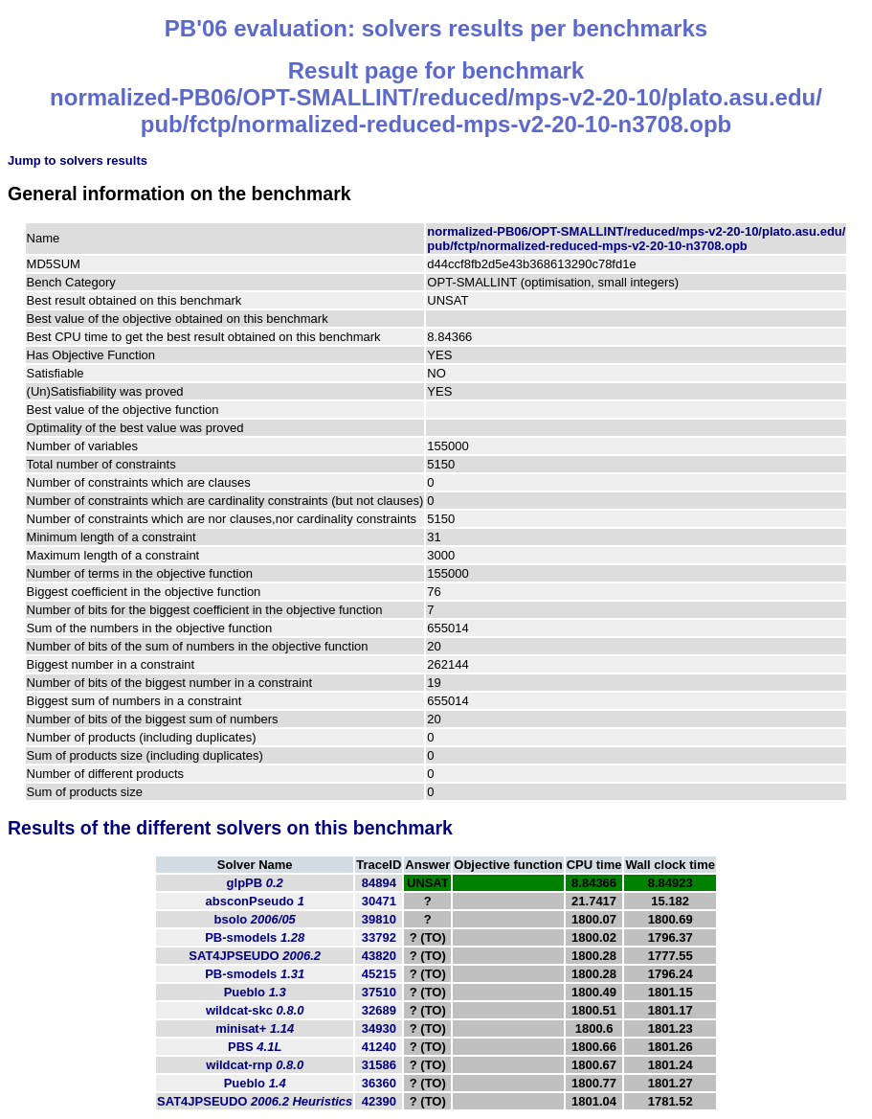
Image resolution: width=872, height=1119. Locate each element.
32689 (379, 1010)
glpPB (255, 883)
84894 (379, 883)
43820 (379, 955)
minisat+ (254, 1028)
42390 (379, 1101)
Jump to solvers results (77, 160)
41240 (379, 1046)
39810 (379, 919)
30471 (379, 901)
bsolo (255, 919)
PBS (254, 1046)
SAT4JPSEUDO (255, 955)
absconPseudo (255, 901)
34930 (379, 1028)
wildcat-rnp (254, 1065)
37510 (379, 992)
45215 (379, 974)
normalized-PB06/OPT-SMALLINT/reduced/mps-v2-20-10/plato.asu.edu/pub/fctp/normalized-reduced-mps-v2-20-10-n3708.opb (636, 238)
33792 (379, 937)
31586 (379, 1065)
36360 (379, 1083)
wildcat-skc (255, 1010)
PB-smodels (254, 937)
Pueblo (255, 992)
